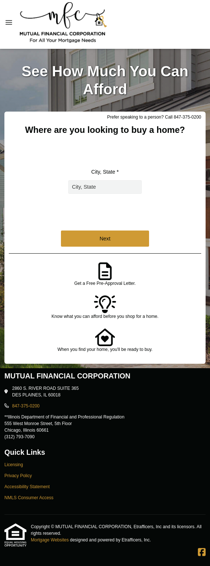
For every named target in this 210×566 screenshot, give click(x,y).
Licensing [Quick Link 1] (13, 464)
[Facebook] (202, 552)
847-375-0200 (26, 406)
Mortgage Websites (50, 540)
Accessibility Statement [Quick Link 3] (27, 486)
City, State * (105, 172)
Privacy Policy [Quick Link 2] (18, 475)
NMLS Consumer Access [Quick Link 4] (28, 497)
